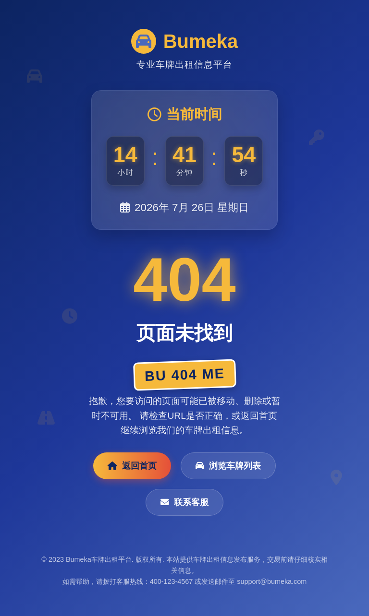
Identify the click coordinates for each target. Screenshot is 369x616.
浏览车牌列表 (228, 466)
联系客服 (184, 502)
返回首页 (132, 466)
